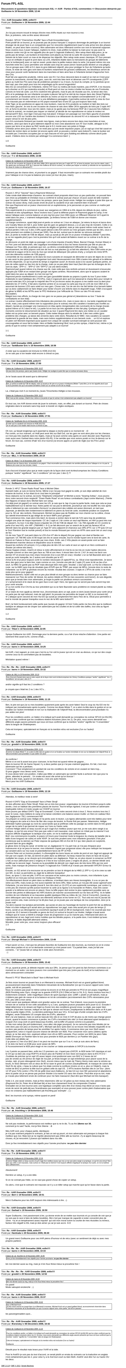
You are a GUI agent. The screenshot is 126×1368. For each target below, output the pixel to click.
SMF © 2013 (15, 1366)
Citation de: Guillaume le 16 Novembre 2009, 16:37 (24, 368)
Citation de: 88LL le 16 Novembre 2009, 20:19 (22, 674)
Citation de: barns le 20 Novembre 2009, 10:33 (23, 1279)
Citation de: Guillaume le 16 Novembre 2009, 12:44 (24, 161)
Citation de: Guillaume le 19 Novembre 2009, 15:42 (24, 1116)
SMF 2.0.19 (5, 1366)
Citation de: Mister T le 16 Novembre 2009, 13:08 (23, 461)
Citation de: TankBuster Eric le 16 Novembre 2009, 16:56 (26, 421)
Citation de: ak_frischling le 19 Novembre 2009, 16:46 (25, 1256)
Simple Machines (27, 1366)
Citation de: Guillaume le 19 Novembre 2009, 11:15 (24, 749)
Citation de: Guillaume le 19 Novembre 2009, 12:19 (24, 1158)
